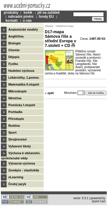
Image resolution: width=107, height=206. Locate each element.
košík (27, 13)
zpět (50, 93)
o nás (27, 21)
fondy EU (46, 17)
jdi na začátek (48, 13)
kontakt (11, 21)
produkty (11, 13)
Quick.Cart (98, 201)
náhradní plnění (20, 17)
